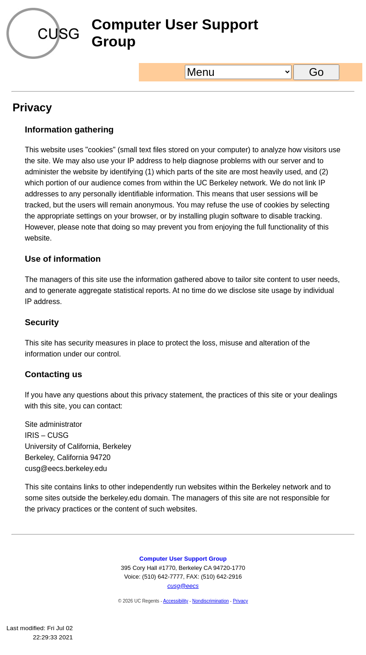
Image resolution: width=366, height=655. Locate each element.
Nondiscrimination (210, 600)
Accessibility (175, 600)
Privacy (240, 600)
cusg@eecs (183, 585)
